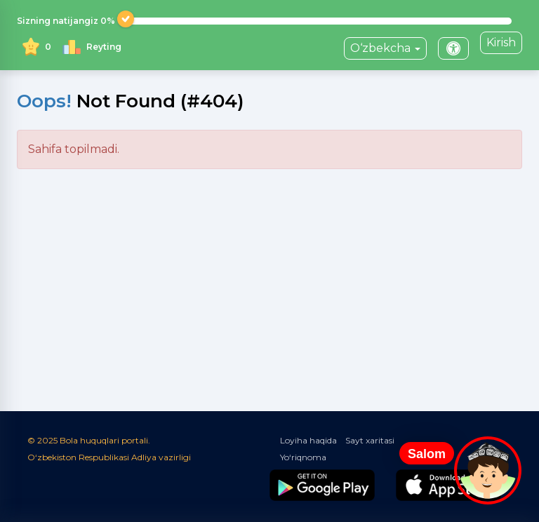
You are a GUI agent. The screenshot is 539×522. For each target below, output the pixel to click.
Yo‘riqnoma (303, 457)
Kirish (501, 42)
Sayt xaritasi (369, 440)
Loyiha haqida (308, 440)
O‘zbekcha (385, 48)
